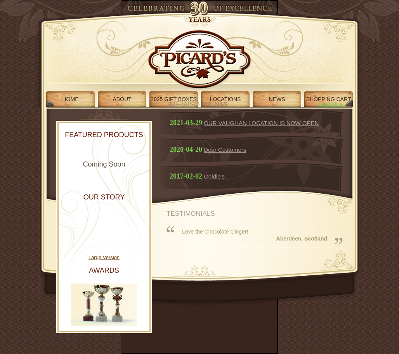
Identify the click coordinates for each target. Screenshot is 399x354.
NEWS (277, 99)
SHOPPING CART (328, 99)
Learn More (331, 104)
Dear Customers (225, 149)
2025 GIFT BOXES (174, 99)
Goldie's (214, 176)
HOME (70, 99)
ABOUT (122, 99)
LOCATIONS (225, 99)
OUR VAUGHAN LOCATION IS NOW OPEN (261, 123)
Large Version (104, 257)
